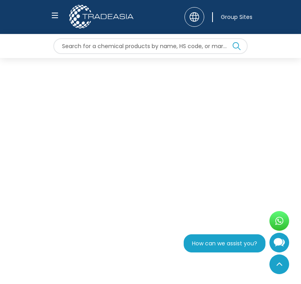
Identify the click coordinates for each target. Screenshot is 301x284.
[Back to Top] (279, 264)
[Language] (194, 17)
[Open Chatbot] (279, 246)
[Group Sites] (232, 17)
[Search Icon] (236, 48)
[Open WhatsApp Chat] (279, 221)
